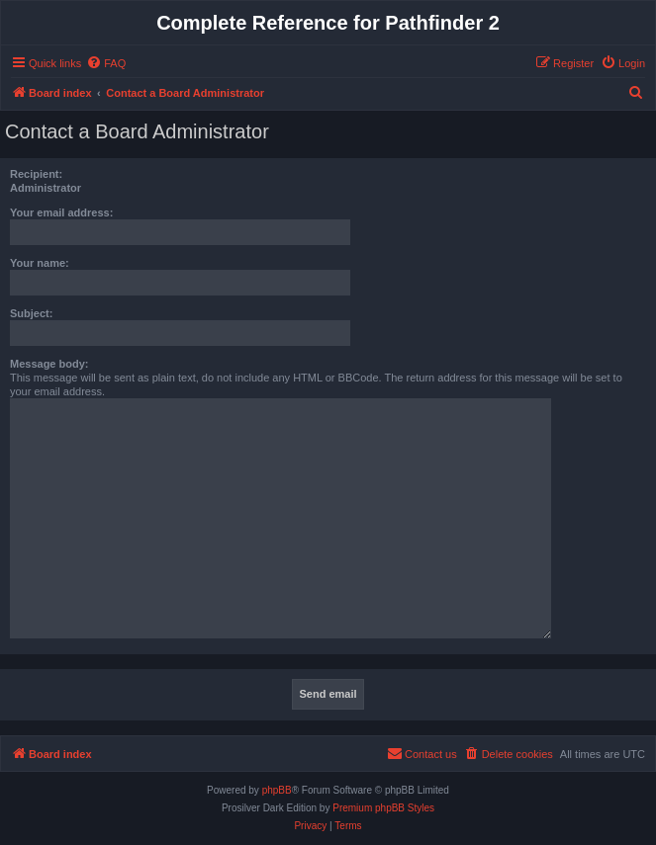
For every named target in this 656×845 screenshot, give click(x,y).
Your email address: (61, 212)
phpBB (277, 790)
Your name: (39, 263)
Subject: (31, 313)
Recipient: (36, 174)
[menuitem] (106, 63)
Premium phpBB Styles (383, 808)
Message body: (49, 364)
